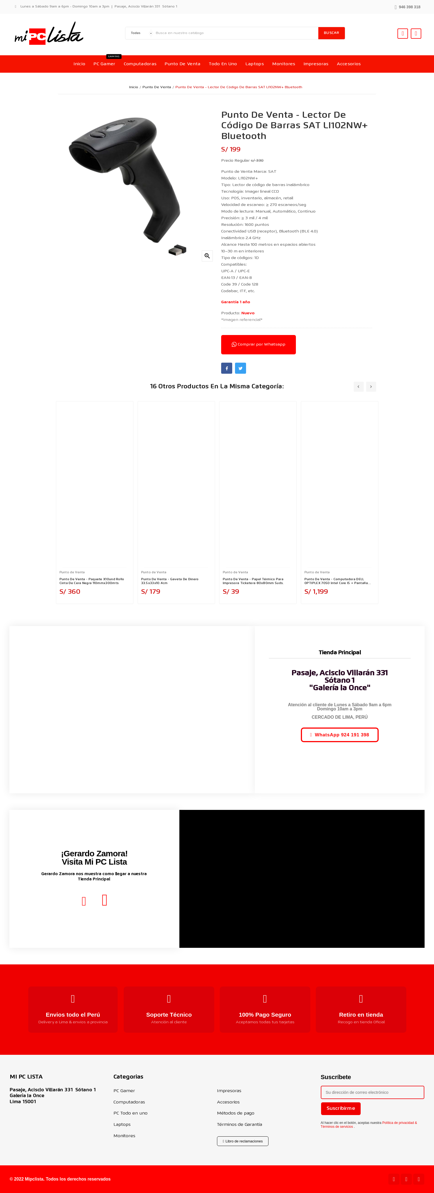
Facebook (226, 368)
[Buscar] (235, 33)
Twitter (240, 368)
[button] (407, 6)
